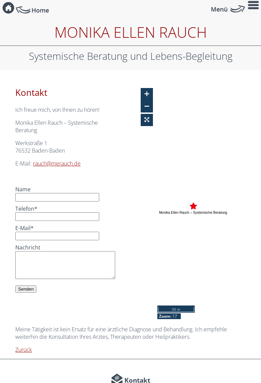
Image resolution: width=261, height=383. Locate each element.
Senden (26, 289)
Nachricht (27, 247)
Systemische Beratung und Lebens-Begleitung (130, 56)
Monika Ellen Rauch (130, 32)
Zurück (23, 349)
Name (23, 189)
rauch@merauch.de (57, 163)
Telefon (27, 208)
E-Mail (27, 228)
